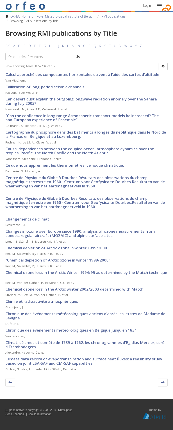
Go (78, 56)
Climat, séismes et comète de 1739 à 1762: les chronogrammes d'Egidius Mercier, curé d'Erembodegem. (84, 344)
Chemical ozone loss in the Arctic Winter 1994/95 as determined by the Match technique (86, 272)
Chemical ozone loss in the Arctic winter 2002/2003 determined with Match (74, 289)
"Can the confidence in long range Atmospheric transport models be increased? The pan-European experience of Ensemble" (82, 118)
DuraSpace (65, 410)
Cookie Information (40, 414)
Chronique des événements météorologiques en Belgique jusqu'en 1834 (71, 330)
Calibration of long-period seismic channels (44, 86)
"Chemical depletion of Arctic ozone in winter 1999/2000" (57, 260)
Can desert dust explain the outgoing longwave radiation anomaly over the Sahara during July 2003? (81, 101)
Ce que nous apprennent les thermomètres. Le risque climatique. (64, 165)
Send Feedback (15, 414)
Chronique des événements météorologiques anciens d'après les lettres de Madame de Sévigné (85, 316)
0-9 (7, 46)
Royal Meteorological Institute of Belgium (66, 16)
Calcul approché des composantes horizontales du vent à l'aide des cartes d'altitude (82, 74)
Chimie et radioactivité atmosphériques (41, 301)
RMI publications (113, 16)
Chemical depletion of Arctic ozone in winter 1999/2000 (56, 247)
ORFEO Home (20, 16)
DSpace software (16, 410)
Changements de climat (27, 219)
